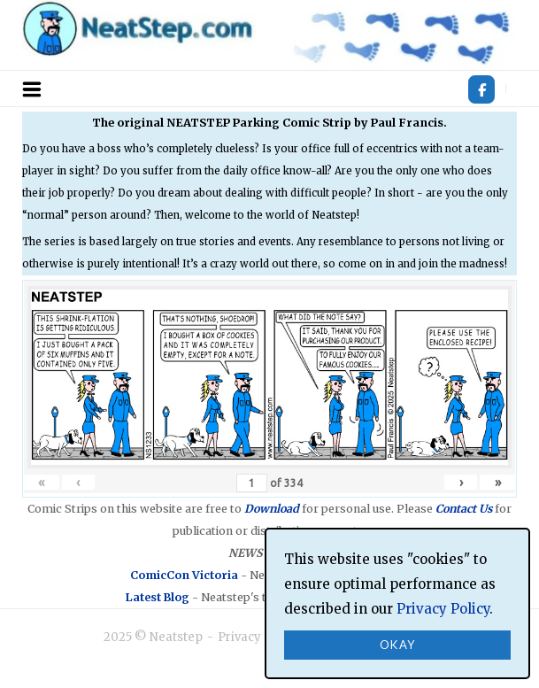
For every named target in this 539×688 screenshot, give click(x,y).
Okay (398, 645)
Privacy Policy (258, 637)
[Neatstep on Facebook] (481, 89)
